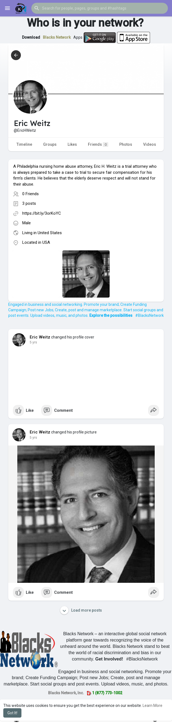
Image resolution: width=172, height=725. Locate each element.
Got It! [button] (12, 713)
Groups (50, 144)
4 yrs (33, 342)
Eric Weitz (40, 337)
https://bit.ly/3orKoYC (41, 213)
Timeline (24, 144)
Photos (125, 144)
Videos (149, 144)
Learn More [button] (152, 705)
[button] (99, 8)
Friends (98, 144)
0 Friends (30, 193)
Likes (72, 144)
